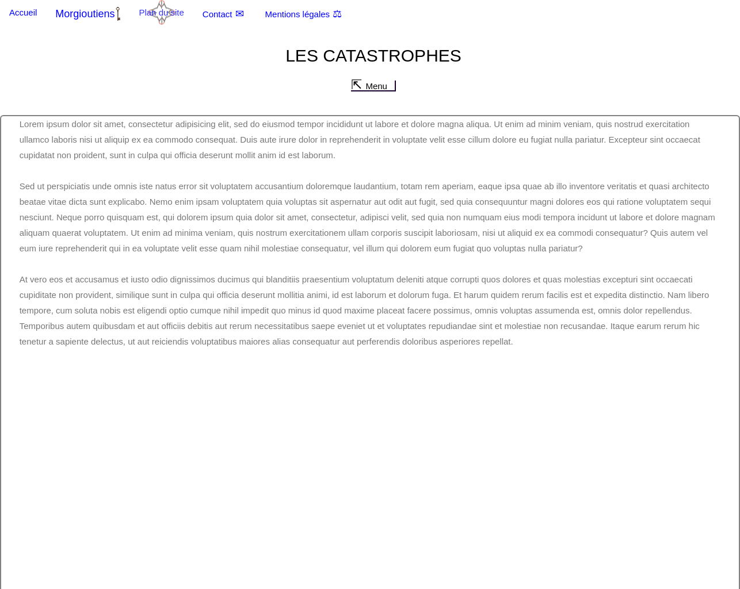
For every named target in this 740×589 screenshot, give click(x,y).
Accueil (23, 12)
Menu (376, 86)
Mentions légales (297, 14)
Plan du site (161, 12)
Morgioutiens (85, 14)
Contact (217, 14)
